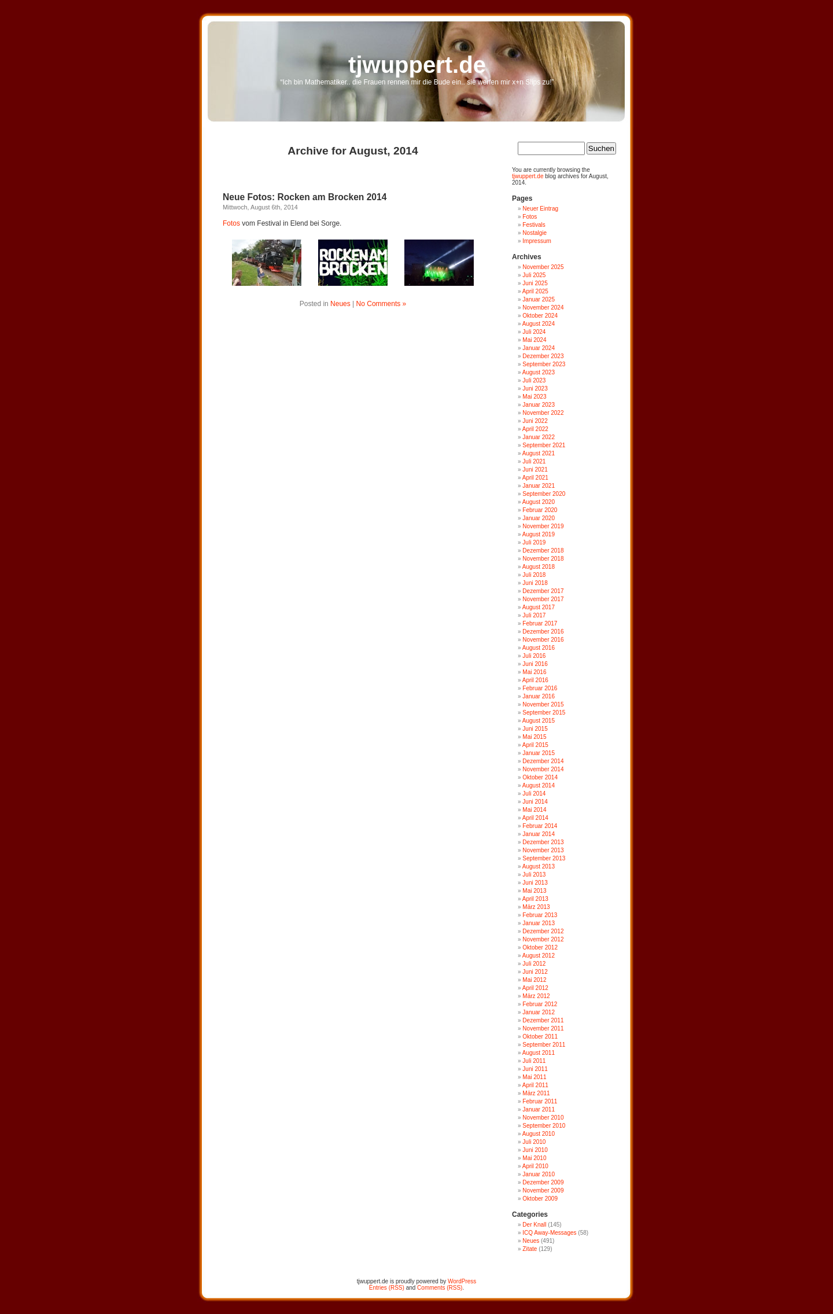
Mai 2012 (534, 980)
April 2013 (535, 899)
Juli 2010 (533, 1142)
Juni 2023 (534, 388)
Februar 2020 (539, 510)
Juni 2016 (534, 664)
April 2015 (535, 745)
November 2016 (542, 639)
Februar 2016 (539, 688)
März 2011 (536, 1093)
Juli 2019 (533, 542)
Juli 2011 (533, 1061)
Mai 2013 (534, 891)
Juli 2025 (533, 275)
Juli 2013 (533, 874)
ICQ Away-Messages (549, 1233)
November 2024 (542, 307)
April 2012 (535, 988)
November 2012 (542, 939)
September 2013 (543, 858)
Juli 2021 (533, 461)
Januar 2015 (538, 753)
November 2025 (542, 267)
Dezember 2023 (542, 356)
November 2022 (542, 413)
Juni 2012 (534, 972)
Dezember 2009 (542, 1182)
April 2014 (535, 818)
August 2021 (538, 453)
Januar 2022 (538, 437)
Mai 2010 (534, 1158)
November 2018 (542, 558)
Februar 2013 (539, 915)
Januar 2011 (538, 1109)
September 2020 (543, 494)
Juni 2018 (534, 583)
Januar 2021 (538, 486)
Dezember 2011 (542, 1020)
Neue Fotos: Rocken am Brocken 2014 (304, 197)
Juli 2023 (533, 380)
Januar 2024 (538, 348)
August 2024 (538, 324)
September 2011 (543, 1044)
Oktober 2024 (540, 315)
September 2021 (543, 445)
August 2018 (538, 567)
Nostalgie (534, 233)
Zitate (529, 1249)
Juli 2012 (533, 963)
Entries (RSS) (386, 1287)
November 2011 (542, 1028)
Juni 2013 (534, 882)
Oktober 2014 (540, 777)
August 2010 (538, 1134)
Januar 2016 (538, 696)
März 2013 (536, 907)
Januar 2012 (538, 1012)
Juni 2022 (534, 421)
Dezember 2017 (542, 591)
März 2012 (536, 996)
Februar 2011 (539, 1101)
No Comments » (381, 304)
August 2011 (538, 1053)
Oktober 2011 (540, 1036)
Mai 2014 (534, 810)
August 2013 (538, 866)
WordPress (462, 1281)
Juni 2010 (534, 1150)
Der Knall (534, 1224)
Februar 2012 (539, 1004)
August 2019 (538, 534)
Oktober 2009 (540, 1198)
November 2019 (542, 526)
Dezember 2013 (542, 842)
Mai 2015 (534, 737)
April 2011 (535, 1085)
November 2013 (542, 850)
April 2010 (535, 1166)
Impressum (536, 241)
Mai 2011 (534, 1077)
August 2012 (538, 955)
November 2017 (542, 599)
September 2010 (543, 1125)
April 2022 (535, 429)
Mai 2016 (534, 672)
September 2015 (543, 712)
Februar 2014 (539, 826)
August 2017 (538, 607)
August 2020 (538, 502)
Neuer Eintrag (540, 208)
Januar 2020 (538, 518)
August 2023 (538, 372)
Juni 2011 (534, 1069)
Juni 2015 (534, 729)
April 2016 (535, 680)
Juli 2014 (533, 793)
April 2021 (535, 477)
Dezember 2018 (542, 550)
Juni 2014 (534, 801)
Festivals (533, 225)
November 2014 (542, 769)
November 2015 (542, 704)
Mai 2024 (534, 340)
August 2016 (538, 648)
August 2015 (538, 720)
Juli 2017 (533, 615)
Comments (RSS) (439, 1287)
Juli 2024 (533, 332)
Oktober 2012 (540, 947)
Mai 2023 (534, 396)
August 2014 (538, 785)
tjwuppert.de (417, 65)
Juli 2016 (533, 656)
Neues (340, 304)
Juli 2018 (533, 575)
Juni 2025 (534, 283)
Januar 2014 (538, 834)
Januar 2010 (538, 1174)
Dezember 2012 (542, 931)
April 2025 (535, 291)
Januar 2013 (538, 923)
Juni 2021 (534, 469)
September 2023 (543, 364)
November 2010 (542, 1117)
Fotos (231, 223)
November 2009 (542, 1190)
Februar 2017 (539, 623)
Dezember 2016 (542, 631)
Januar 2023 (538, 405)
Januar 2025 (538, 299)
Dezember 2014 (542, 761)
